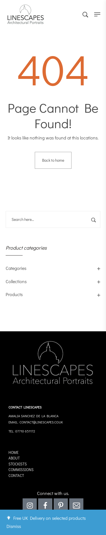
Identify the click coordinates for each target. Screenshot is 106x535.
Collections (16, 281)
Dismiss (14, 526)
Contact (16, 475)
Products (14, 294)
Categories (16, 268)
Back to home (53, 160)
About (14, 458)
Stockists (17, 463)
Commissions (21, 469)
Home (13, 452)
